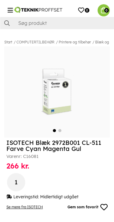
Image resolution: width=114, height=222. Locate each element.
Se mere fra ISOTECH (24, 207)
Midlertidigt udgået (59, 197)
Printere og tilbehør (75, 42)
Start (8, 42)
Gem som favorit (87, 207)
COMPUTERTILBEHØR (35, 42)
